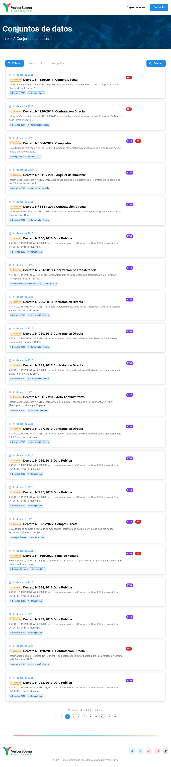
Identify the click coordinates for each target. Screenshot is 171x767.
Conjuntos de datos (33, 38)
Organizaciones (136, 7)
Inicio (7, 38)
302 (103, 716)
